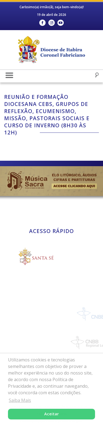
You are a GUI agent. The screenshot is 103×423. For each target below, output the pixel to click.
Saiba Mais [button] (20, 400)
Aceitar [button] (51, 413)
